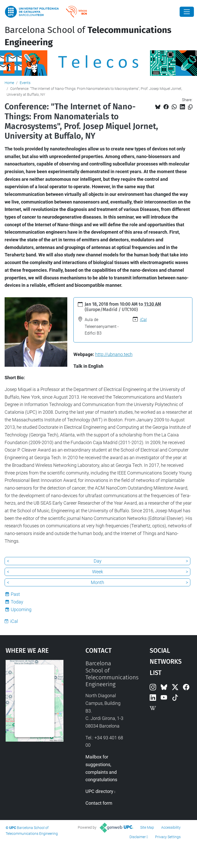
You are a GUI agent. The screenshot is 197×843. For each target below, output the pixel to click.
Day (98, 561)
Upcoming (21, 609)
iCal (143, 319)
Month (97, 582)
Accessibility (171, 827)
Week (97, 571)
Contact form (98, 803)
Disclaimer (137, 837)
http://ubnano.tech (114, 354)
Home (9, 83)
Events (25, 83)
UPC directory (99, 791)
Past (15, 594)
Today (17, 601)
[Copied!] (190, 107)
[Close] (187, 12)
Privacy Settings (168, 837)
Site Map (147, 827)
